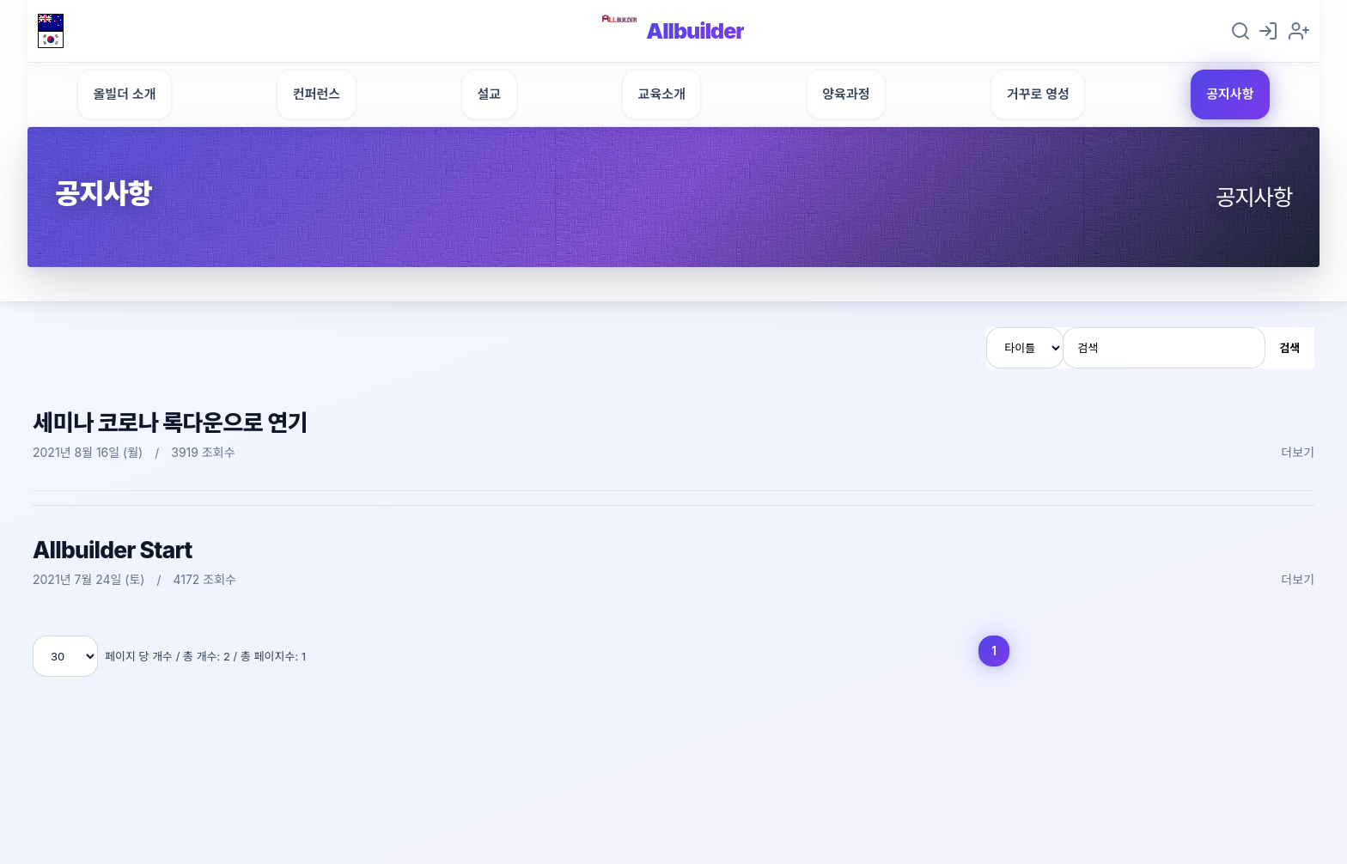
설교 (490, 101)
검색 (1289, 355)
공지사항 (1229, 101)
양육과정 (845, 101)
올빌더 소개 (125, 101)
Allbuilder (696, 33)
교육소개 (662, 101)
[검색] (1164, 354)
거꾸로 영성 (1038, 101)
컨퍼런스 (316, 101)
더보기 (1297, 458)
